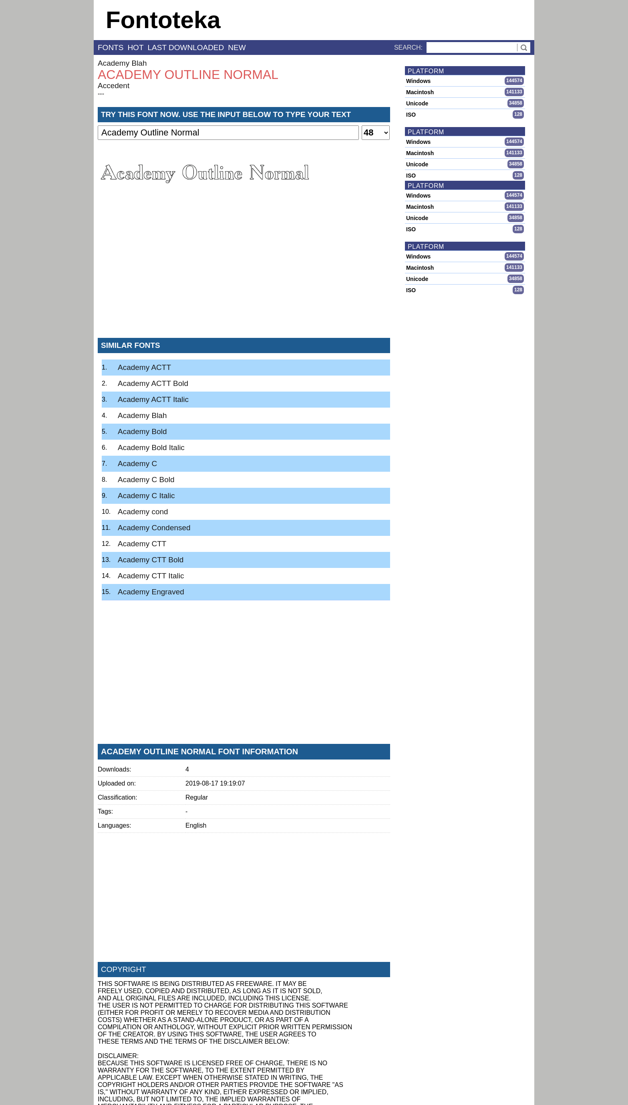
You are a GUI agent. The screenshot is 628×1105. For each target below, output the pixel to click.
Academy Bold (142, 431)
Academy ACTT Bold (153, 383)
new (237, 47)
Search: (408, 47)
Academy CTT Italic (151, 576)
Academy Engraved (151, 592)
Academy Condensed (154, 527)
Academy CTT (142, 543)
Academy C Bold (146, 479)
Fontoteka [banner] (163, 19)
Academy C (137, 463)
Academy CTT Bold (150, 560)
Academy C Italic (146, 495)
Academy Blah (122, 63)
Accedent (113, 85)
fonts (110, 47)
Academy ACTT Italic (153, 399)
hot (135, 47)
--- (101, 93)
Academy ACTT (144, 367)
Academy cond (143, 511)
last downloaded (186, 47)
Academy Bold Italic (151, 447)
